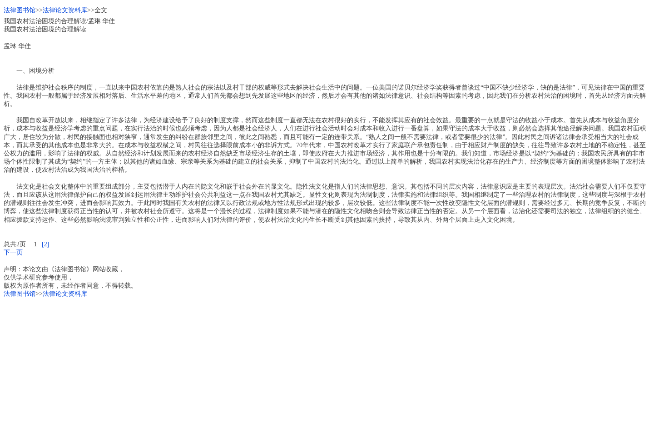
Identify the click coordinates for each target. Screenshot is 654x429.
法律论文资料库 (65, 10)
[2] (45, 244)
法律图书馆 (19, 10)
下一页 (13, 252)
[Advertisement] (276, 361)
